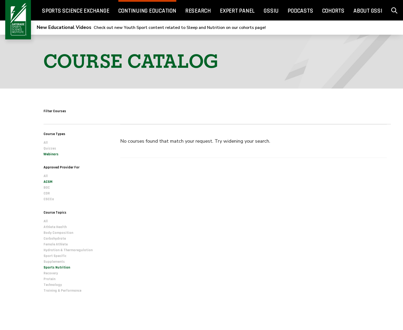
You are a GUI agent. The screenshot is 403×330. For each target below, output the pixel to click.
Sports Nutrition (57, 267)
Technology (53, 284)
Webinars (51, 154)
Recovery (51, 273)
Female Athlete (56, 244)
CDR (47, 193)
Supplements (54, 261)
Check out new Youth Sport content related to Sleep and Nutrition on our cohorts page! (151, 27)
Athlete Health (55, 227)
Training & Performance (62, 290)
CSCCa (49, 199)
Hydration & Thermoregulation (68, 250)
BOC (47, 187)
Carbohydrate (55, 238)
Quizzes (50, 148)
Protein (49, 279)
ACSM (48, 181)
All (46, 142)
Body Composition (58, 232)
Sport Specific (55, 256)
